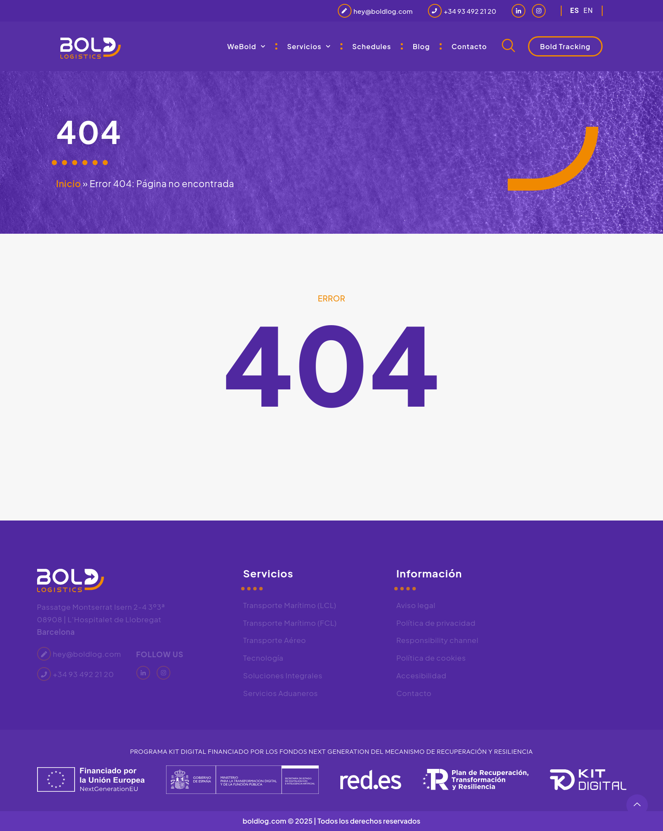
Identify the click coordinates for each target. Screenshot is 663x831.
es (574, 10)
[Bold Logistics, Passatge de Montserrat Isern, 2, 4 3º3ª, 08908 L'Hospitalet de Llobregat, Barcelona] (576, 624)
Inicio (68, 183)
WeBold (246, 46)
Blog (421, 46)
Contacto (469, 46)
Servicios (308, 46)
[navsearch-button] (508, 46)
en (588, 10)
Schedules (371, 46)
